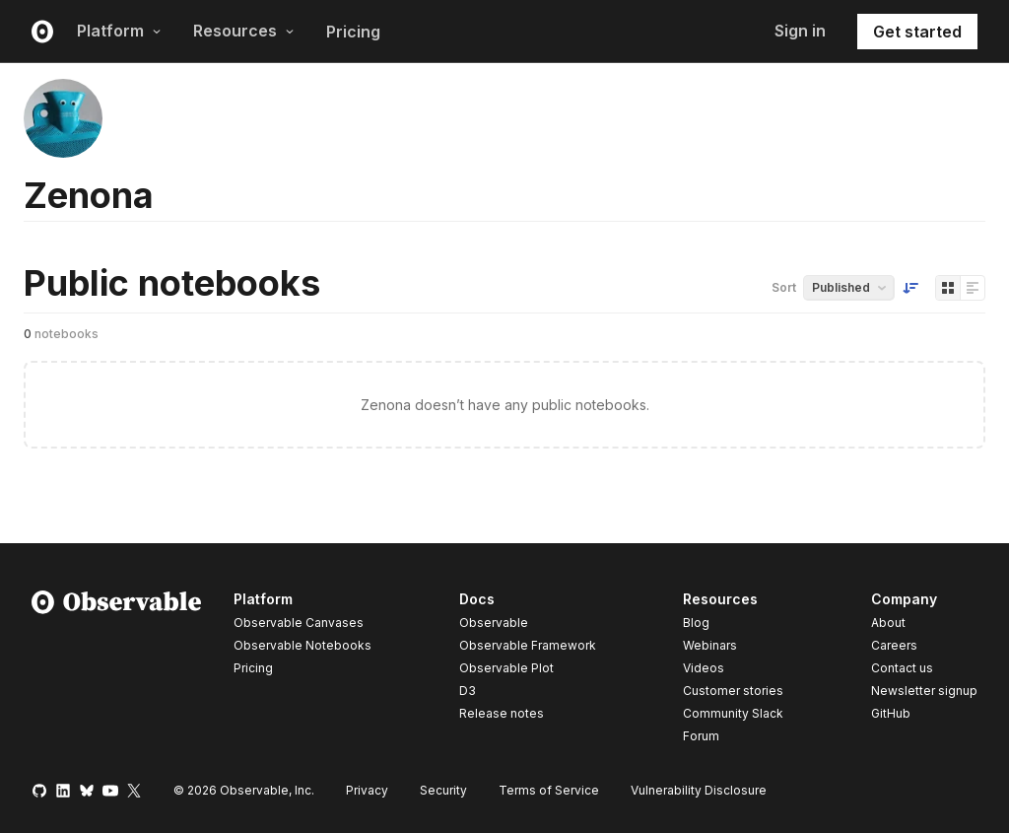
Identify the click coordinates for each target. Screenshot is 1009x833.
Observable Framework (527, 645)
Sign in (800, 30)
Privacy (367, 790)
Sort (784, 287)
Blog (696, 622)
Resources (244, 30)
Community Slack (733, 713)
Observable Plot (506, 667)
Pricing (353, 31)
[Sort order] (910, 288)
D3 (467, 690)
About (888, 622)
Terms (549, 790)
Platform (119, 30)
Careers (894, 645)
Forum (701, 736)
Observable (493, 622)
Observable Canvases (299, 622)
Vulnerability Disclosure (699, 790)
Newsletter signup (924, 691)
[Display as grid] (948, 288)
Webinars (710, 645)
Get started (917, 31)
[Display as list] (972, 288)
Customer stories (733, 690)
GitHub (890, 713)
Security (443, 790)
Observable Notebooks (302, 645)
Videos (703, 667)
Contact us (902, 668)
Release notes (501, 713)
